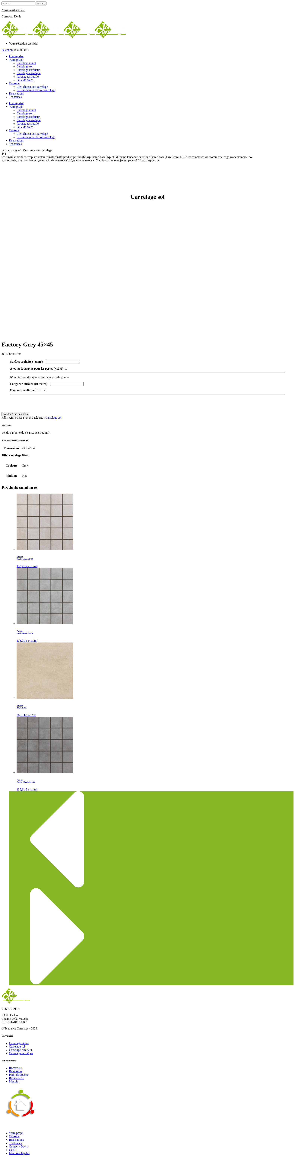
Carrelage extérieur (20, 1049)
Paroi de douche (18, 1074)
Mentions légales (19, 1153)
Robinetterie (16, 1078)
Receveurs (15, 1068)
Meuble (13, 1081)
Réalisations (16, 1139)
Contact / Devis (18, 1146)
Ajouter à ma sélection (15, 414)
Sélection (7, 49)
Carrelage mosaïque (21, 1053)
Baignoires (15, 1071)
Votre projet (16, 1133)
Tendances (15, 1143)
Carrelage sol (54, 417)
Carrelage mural (19, 1043)
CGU (12, 1149)
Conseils (14, 1136)
